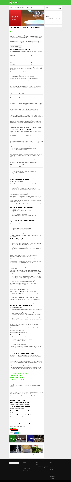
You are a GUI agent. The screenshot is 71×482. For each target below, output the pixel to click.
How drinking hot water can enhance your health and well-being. (15, 454)
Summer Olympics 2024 (50, 22)
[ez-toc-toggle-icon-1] (20, 47)
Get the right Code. (14, 429)
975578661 (12, 428)
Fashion (51, 469)
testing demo (49, 14)
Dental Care (52, 467)
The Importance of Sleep (50, 20)
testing (48, 16)
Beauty (47, 1)
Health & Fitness (42, 1)
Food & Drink (15, 7)
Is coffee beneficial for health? (26, 453)
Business (51, 464)
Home (37, 1)
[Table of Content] (20, 47)
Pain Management (52, 476)
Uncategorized (52, 478)
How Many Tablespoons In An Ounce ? (20, 373)
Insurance (54, 1)
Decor (51, 1)
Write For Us (59, 1)
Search (47, 7)
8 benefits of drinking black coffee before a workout (37, 454)
